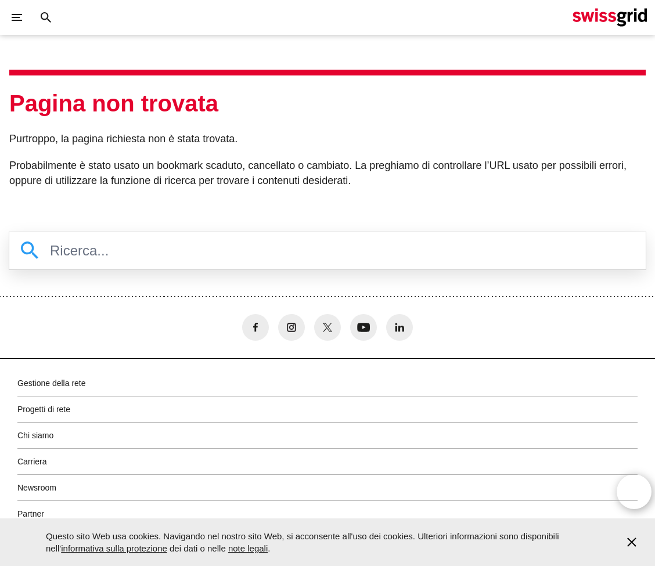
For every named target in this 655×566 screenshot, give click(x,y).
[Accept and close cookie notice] (631, 542)
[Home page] (609, 17)
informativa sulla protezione (114, 548)
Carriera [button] (32, 461)
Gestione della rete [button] (51, 383)
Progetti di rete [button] (43, 409)
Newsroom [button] (36, 487)
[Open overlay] (634, 492)
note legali (248, 548)
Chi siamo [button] (35, 435)
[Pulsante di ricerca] (46, 17)
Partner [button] (30, 513)
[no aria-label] (255, 327)
